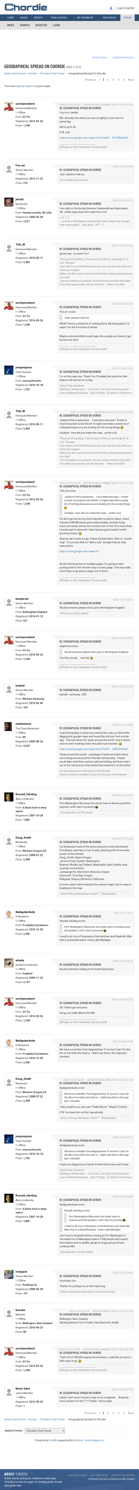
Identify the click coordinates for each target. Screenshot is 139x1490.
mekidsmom (23, 723)
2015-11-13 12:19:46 (123, 724)
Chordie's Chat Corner (52, 73)
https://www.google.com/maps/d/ (79, 551)
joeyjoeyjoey (24, 367)
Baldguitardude (25, 912)
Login (56, 25)
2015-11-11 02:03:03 (70, 104)
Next (131, 79)
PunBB (53, 1440)
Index (10, 25)
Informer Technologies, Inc (88, 1440)
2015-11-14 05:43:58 (73, 1079)
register (29, 86)
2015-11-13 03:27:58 (122, 686)
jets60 (20, 199)
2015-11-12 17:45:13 (123, 599)
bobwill (20, 685)
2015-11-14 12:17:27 (123, 1137)
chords (130, 1479)
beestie (20, 1310)
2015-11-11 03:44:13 (123, 166)
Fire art (20, 165)
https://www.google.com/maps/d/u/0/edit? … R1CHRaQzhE (94, 137)
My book (85, 17)
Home (10, 17)
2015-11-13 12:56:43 (122, 795)
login (18, 86)
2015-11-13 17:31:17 (123, 913)
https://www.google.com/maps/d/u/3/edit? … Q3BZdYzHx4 (94, 749)
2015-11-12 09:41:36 (122, 368)
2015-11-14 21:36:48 (79, 1311)
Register (41, 25)
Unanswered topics (124, 57)
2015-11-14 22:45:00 (69, 1349)
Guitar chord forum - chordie (20, 73)
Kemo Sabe (23, 1388)
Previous (90, 79)
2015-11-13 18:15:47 (123, 961)
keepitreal (22, 598)
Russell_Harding (26, 794)
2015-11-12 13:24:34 (70, 482)
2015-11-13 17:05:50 (122, 838)
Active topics (99, 57)
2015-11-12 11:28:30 (81, 412)
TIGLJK (20, 244)
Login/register (125, 8)
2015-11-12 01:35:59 (122, 245)
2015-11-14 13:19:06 (123, 1196)
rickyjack (21, 1271)
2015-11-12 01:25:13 (122, 200)
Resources (109, 17)
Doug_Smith (23, 837)
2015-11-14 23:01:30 (122, 1389)
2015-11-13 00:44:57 (122, 638)
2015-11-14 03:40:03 (122, 999)
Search (25, 25)
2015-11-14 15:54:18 (123, 1272)
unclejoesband (25, 103)
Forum (127, 17)
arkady (20, 960)
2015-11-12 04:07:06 (122, 303)
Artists (38, 17)
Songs (24, 17)
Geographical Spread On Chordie (34, 66)
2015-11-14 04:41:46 (123, 1041)
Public (59, 17)
